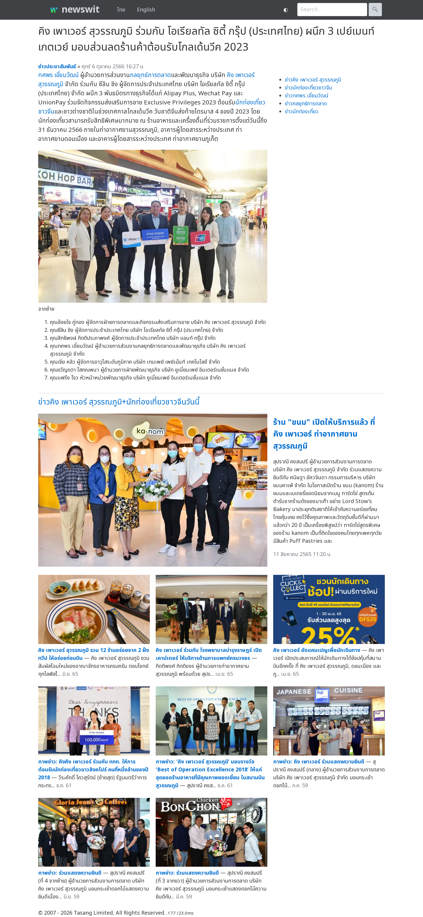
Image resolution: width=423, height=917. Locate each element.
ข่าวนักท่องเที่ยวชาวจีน (308, 88)
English (146, 10)
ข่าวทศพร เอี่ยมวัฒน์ (306, 96)
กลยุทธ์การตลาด (150, 75)
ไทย (121, 10)
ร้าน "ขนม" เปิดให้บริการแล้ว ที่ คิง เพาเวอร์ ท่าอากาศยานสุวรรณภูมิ (324, 434)
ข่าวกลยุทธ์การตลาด (306, 104)
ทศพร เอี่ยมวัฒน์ (58, 75)
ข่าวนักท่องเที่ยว (301, 112)
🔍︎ (375, 10)
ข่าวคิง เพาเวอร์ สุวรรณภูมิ (313, 80)
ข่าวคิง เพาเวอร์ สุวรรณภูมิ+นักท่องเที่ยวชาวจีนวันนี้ (118, 402)
